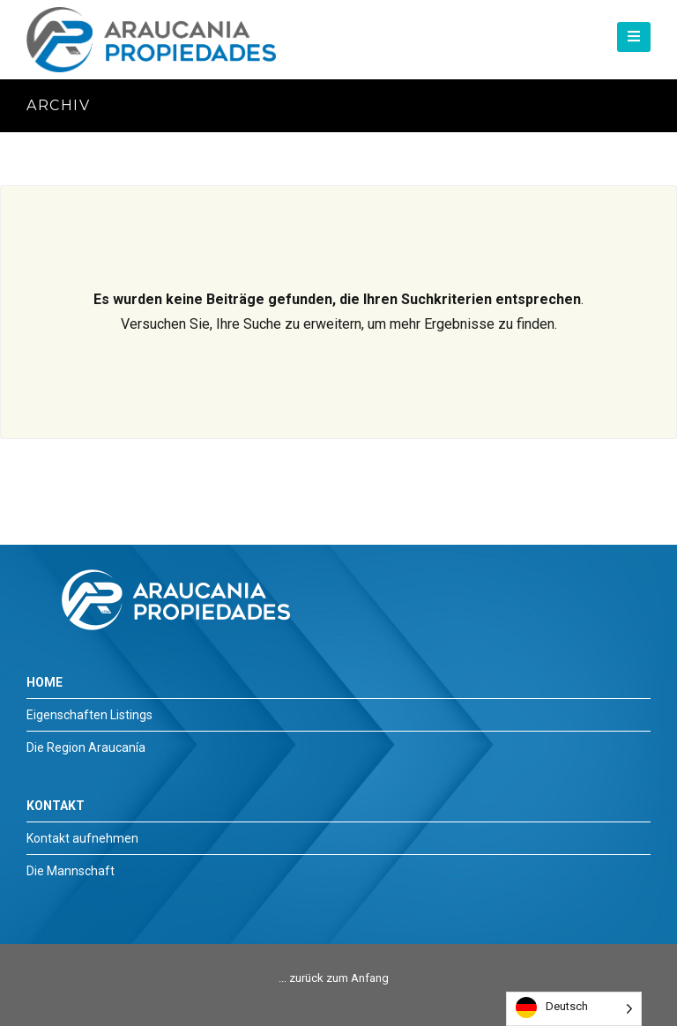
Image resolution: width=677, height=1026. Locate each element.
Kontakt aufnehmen (82, 838)
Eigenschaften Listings (89, 715)
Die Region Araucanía (85, 747)
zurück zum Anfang (339, 978)
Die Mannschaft (70, 871)
